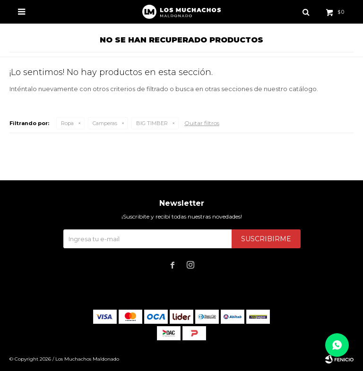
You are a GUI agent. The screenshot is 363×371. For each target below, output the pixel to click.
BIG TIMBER (152, 123)
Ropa (67, 123)
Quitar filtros (201, 122)
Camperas (105, 123)
